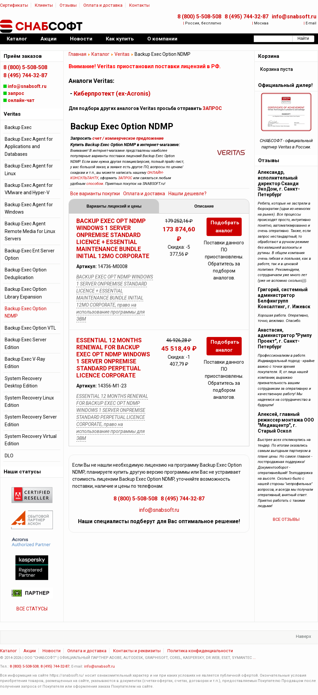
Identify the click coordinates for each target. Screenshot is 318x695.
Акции (29, 650)
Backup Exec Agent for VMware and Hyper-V (29, 189)
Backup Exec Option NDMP (26, 312)
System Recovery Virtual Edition (31, 440)
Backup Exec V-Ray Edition (25, 362)
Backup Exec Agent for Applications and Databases (29, 146)
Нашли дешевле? (187, 193)
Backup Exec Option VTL (30, 328)
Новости (52, 650)
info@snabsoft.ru (294, 16)
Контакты (139, 5)
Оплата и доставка (103, 5)
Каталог (100, 54)
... (254, 658)
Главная (77, 54)
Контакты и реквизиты (137, 650)
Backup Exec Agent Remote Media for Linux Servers (30, 231)
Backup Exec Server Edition (26, 343)
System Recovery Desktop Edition (23, 382)
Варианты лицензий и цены (114, 206)
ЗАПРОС (212, 108)
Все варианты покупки (95, 193)
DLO (9, 455)
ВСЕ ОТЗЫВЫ (286, 519)
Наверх (303, 636)
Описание (204, 206)
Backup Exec (18, 127)
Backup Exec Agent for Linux (29, 169)
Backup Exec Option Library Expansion (26, 292)
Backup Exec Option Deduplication (26, 273)
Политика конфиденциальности (200, 650)
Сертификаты (14, 5)
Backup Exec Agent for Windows (29, 208)
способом (94, 184)
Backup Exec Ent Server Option (30, 254)
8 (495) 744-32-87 (246, 16)
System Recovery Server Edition (31, 420)
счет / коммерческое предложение (128, 138)
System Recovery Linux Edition (29, 401)
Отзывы (68, 5)
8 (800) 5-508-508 (199, 16)
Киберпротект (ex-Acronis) (112, 93)
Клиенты (44, 5)
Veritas (122, 54)
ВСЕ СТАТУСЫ (32, 608)
